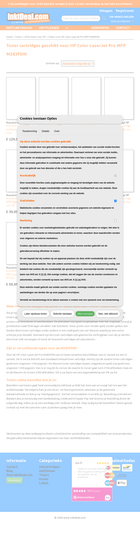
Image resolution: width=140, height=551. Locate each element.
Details (45, 150)
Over (57, 150)
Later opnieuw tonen (35, 333)
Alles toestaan (85, 333)
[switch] (115, 195)
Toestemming (29, 150)
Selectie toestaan (62, 333)
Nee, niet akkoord (108, 333)
